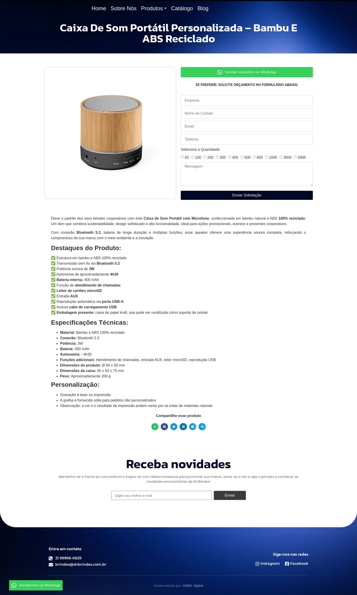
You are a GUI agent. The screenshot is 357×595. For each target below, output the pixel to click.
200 (210, 157)
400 (235, 157)
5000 (302, 157)
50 (187, 157)
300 (223, 157)
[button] (155, 426)
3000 (287, 157)
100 (198, 157)
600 (260, 157)
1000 (273, 157)
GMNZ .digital (193, 585)
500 (247, 157)
